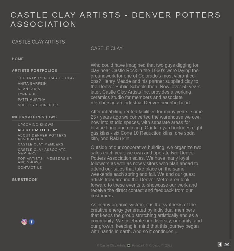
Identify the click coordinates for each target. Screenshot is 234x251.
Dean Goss (29, 89)
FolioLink (138, 245)
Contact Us (30, 167)
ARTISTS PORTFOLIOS (34, 71)
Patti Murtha (32, 99)
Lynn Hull (28, 94)
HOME (18, 59)
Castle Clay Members (40, 144)
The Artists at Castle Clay (46, 78)
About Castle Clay (37, 130)
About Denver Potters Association (42, 137)
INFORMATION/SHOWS (34, 117)
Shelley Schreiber (38, 105)
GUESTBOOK (25, 180)
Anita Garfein (32, 83)
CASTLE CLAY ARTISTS (38, 41)
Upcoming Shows (36, 124)
